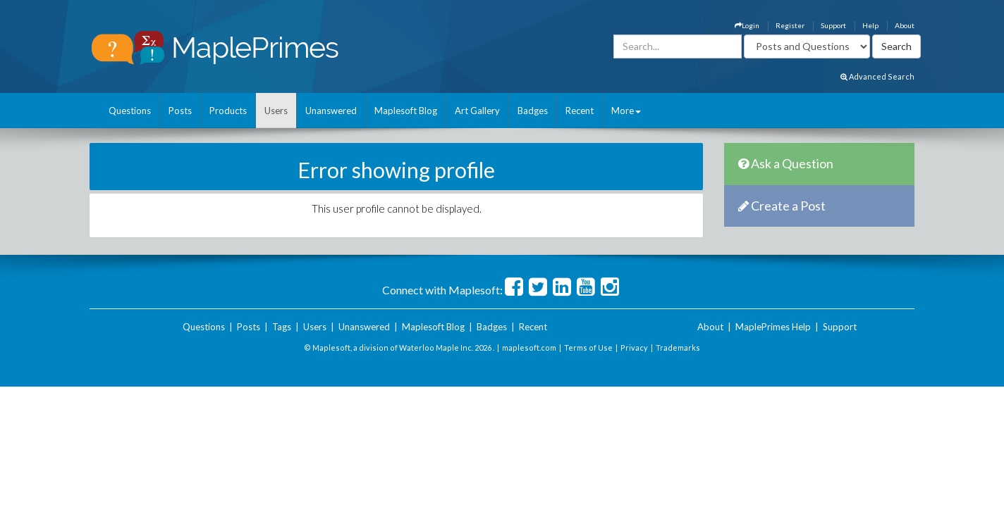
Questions (130, 110)
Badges (533, 110)
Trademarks (678, 347)
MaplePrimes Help (773, 326)
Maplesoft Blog (405, 110)
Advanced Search (877, 76)
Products (228, 110)
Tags (281, 326)
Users (276, 110)
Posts (180, 110)
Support (833, 25)
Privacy (634, 347)
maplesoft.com (529, 347)
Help (870, 25)
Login (747, 25)
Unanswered (331, 110)
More (626, 110)
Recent (579, 110)
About (904, 25)
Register (790, 25)
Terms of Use (588, 347)
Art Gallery (477, 110)
